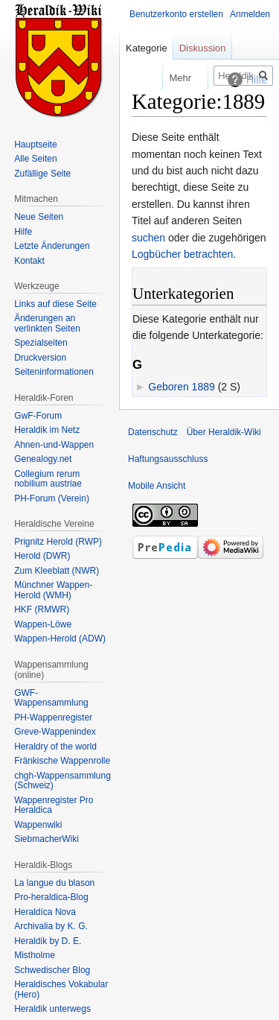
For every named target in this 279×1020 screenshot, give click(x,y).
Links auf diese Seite (55, 304)
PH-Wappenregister (53, 717)
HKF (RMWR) (41, 609)
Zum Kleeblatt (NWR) (56, 571)
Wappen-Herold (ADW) (60, 638)
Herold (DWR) (42, 556)
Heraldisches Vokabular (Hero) (61, 989)
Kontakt (29, 261)
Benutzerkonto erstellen (176, 14)
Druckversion (40, 357)
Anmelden (250, 14)
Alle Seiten (35, 158)
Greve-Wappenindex (55, 731)
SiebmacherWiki (46, 839)
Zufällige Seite (42, 173)
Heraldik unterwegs (52, 1009)
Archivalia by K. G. (51, 926)
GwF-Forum (38, 416)
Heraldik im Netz (47, 430)
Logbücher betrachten (182, 254)
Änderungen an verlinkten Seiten (47, 323)
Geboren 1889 (181, 387)
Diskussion (202, 48)
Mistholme (34, 955)
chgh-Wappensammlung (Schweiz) (62, 780)
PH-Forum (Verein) (51, 498)
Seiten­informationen (54, 372)
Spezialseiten (40, 343)
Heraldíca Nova (45, 912)
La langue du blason (54, 883)
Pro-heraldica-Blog (51, 897)
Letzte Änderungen (51, 246)
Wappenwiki (38, 825)
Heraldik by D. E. (47, 941)
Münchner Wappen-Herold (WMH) (53, 590)
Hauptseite (35, 144)
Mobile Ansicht (156, 486)
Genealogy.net (42, 459)
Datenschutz (153, 432)
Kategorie (146, 48)
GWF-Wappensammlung (51, 698)
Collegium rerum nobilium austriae (48, 479)
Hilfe (23, 232)
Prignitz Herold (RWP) (58, 541)
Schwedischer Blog (52, 970)
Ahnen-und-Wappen (54, 445)
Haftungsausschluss (168, 459)
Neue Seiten (38, 217)
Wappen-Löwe (42, 624)
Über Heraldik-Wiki (224, 432)
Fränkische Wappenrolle (62, 761)
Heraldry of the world (55, 746)
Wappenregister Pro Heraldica (53, 805)
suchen (148, 238)
